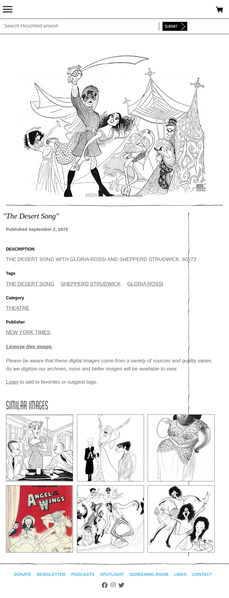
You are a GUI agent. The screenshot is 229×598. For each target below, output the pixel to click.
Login (12, 382)
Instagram (113, 585)
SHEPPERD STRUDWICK (91, 284)
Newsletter (51, 574)
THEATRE (17, 308)
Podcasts (83, 574)
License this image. (29, 347)
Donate (22, 574)
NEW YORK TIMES (28, 332)
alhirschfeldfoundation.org (25, 9)
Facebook (105, 585)
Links (180, 574)
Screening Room (148, 574)
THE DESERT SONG (30, 284)
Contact (202, 574)
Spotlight (112, 574)
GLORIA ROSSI (145, 284)
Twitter (121, 585)
